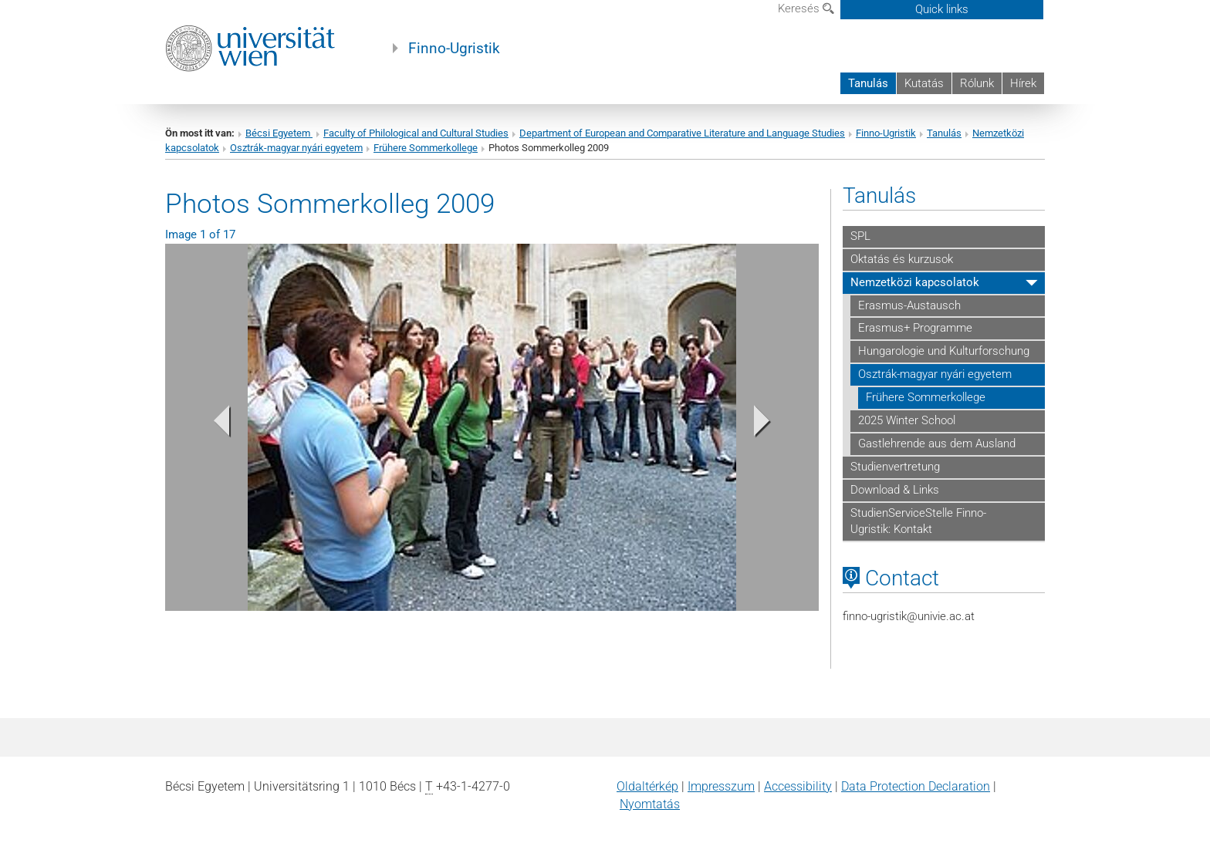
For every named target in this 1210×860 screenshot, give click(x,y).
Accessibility (798, 786)
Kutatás (924, 83)
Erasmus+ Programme (915, 328)
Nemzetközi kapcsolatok (914, 282)
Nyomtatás (650, 804)
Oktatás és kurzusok (901, 259)
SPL (860, 236)
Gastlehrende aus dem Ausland (937, 443)
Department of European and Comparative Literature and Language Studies (682, 133)
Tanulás (868, 83)
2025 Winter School (906, 420)
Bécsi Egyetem (279, 133)
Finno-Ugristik (454, 48)
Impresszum (721, 786)
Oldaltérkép (647, 786)
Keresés (806, 8)
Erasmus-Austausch (909, 305)
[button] (214, 424)
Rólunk (977, 83)
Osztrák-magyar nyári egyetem (296, 147)
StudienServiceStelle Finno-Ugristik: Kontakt (918, 521)
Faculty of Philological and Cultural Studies (416, 133)
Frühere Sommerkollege (425, 147)
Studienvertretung (895, 467)
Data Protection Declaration (915, 786)
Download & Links (894, 490)
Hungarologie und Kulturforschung (943, 351)
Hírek (1023, 83)
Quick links (941, 9)
